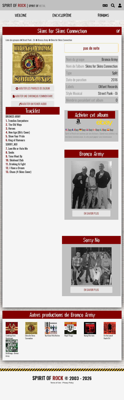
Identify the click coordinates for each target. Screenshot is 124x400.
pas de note (91, 48)
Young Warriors (89, 335)
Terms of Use (55, 383)
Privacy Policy (67, 383)
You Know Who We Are (52, 335)
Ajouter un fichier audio (32, 104)
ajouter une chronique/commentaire (33, 96)
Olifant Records (108, 86)
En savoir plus (91, 213)
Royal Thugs (68, 335)
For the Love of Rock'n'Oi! (108, 337)
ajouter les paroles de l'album (33, 88)
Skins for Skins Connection (30, 337)
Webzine (21, 15)
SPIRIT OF (14, 5)
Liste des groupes (12, 40)
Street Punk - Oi (28, 40)
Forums (103, 15)
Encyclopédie (62, 15)
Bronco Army (43, 40)
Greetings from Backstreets (11, 337)
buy (70, 130)
